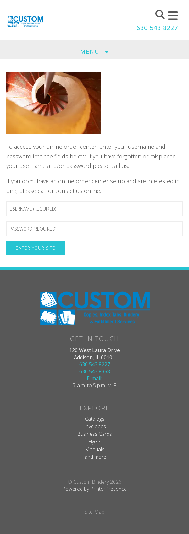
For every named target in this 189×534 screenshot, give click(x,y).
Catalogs (94, 418)
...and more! (94, 456)
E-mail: (94, 378)
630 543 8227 (157, 28)
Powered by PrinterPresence (94, 488)
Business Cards (94, 433)
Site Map (94, 511)
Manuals (94, 449)
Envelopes (94, 426)
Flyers (94, 441)
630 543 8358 (94, 371)
